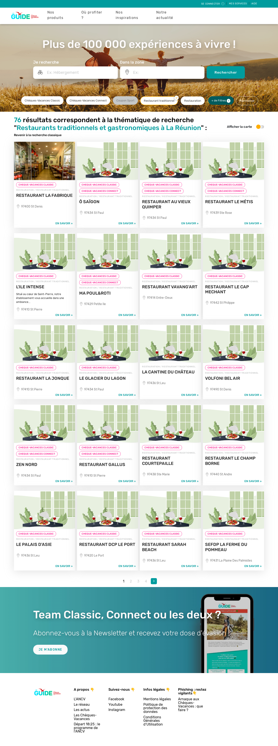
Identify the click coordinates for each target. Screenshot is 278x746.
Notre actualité (164, 15)
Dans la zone (132, 62)
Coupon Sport (125, 100)
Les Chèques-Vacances (85, 717)
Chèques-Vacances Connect (88, 100)
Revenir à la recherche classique (38, 135)
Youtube (115, 705)
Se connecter (213, 3)
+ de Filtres (220, 101)
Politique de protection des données (155, 708)
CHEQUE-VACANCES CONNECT (100, 191)
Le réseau (82, 705)
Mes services (238, 3)
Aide (254, 3)
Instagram (116, 710)
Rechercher (226, 72)
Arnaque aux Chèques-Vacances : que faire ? (190, 704)
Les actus (81, 710)
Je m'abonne (50, 649)
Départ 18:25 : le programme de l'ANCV (87, 727)
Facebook (116, 699)
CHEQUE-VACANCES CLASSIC (36, 184)
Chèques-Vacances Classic (42, 100)
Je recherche (46, 62)
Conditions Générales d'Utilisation (153, 721)
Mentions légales (157, 699)
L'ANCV (80, 699)
